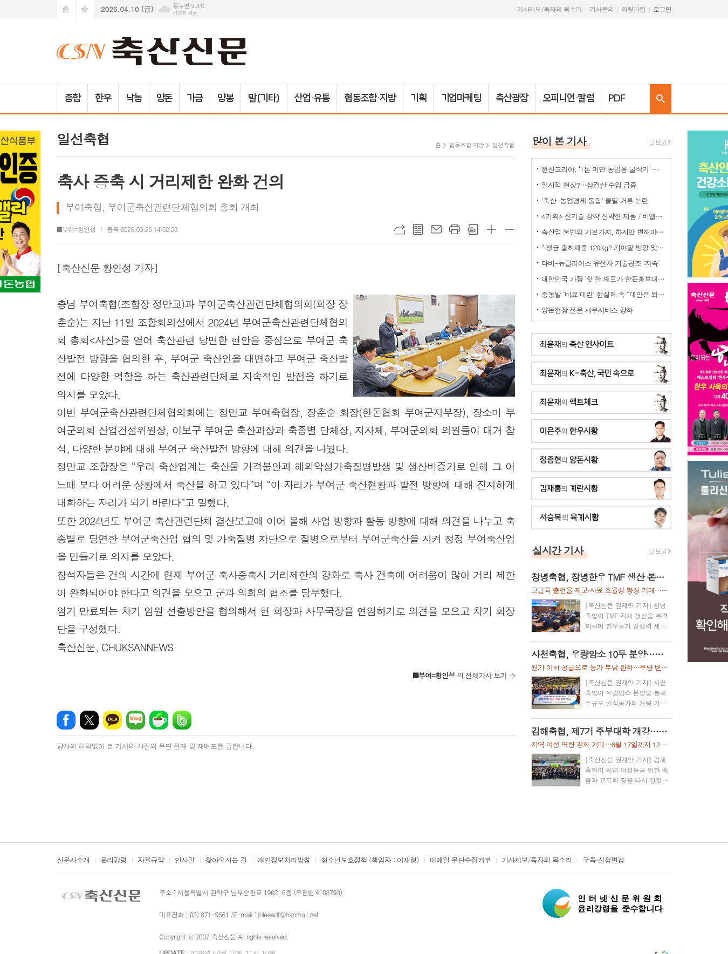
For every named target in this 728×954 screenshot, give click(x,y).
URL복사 (399, 229)
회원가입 (633, 8)
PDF (616, 98)
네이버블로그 (135, 720)
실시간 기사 (557, 550)
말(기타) (264, 98)
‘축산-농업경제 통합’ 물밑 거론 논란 (594, 200)
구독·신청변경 (603, 860)
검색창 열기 (660, 98)
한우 (103, 98)
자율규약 (151, 860)
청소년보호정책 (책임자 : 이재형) (369, 860)
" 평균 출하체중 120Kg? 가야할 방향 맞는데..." (603, 247)
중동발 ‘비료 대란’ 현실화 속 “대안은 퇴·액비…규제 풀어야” (603, 294)
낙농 (134, 98)
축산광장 (512, 98)
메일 (436, 229)
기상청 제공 (185, 12)
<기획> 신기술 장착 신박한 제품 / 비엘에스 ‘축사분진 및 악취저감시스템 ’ (603, 216)
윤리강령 (113, 860)
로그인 (662, 8)
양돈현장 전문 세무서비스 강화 (587, 310)
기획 (418, 98)
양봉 (225, 98)
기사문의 (601, 8)
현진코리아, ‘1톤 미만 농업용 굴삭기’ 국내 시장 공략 (603, 169)
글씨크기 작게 (509, 229)
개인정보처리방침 (283, 860)
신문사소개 (73, 860)
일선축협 (503, 145)
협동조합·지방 (369, 98)
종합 (72, 98)
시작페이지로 (66, 9)
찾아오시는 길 (226, 860)
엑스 (89, 720)
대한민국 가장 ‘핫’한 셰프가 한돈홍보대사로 (603, 279)
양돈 (164, 98)
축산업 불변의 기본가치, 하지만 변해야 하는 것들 (603, 232)
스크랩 (473, 229)
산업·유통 (312, 98)
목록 (418, 229)
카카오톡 (112, 720)
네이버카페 (158, 720)
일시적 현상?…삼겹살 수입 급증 (588, 185)
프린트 (454, 229)
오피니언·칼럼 (568, 98)
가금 (195, 98)
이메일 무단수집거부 (460, 860)
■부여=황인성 (76, 229)
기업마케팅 (461, 98)
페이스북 (66, 720)
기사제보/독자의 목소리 (549, 8)
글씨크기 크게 (491, 229)
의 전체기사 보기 (460, 675)
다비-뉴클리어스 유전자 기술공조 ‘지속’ (600, 263)
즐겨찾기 (84, 9)
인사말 (185, 860)
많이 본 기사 (559, 140)
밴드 (182, 720)
